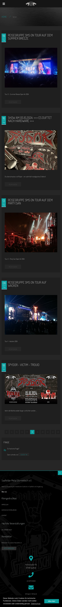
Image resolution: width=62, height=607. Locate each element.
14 (11, 432)
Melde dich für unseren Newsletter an (12, 543)
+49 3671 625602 (31, 581)
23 (58, 432)
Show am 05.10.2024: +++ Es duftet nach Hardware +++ (30, 119)
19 (37, 432)
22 (53, 432)
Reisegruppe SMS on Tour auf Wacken (27, 283)
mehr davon (13, 102)
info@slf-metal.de (31, 594)
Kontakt (24, 455)
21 (47, 432)
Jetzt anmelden (9, 548)
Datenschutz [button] (35, 604)
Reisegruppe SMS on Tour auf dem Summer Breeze (30, 36)
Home (4, 16)
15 (16, 432)
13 (6, 432)
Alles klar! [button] (51, 601)
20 (42, 432)
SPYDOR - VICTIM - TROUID (23, 365)
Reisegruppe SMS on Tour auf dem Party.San (30, 201)
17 (27, 432)
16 (22, 432)
